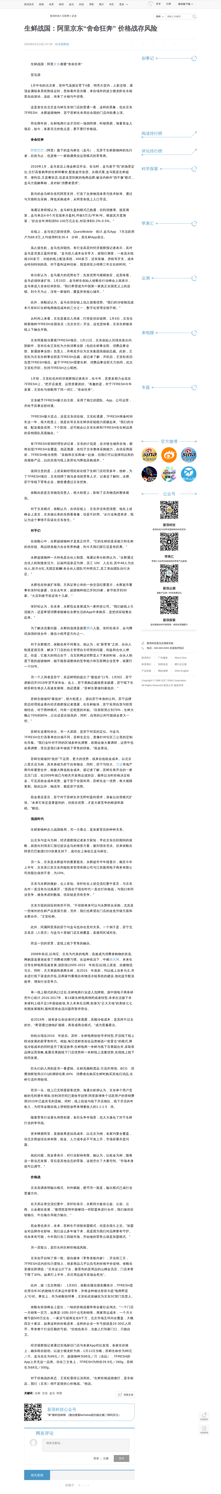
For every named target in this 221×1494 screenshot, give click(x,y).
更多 (123, 4)
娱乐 (71, 4)
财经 (61, 4)
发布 (121, 1458)
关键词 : (29, 1393)
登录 (96, 1458)
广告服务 (163, 657)
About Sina (180, 657)
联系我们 (146, 664)
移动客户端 (185, 4)
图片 (101, 4)
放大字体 (127, 44)
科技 (81, 4)
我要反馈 (128, 1394)
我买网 (114, 959)
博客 (91, 4)
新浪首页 (29, 4)
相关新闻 (37, 1475)
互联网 (65, 15)
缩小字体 (117, 44)
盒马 (52, 1393)
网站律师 (163, 670)
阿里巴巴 (37, 150)
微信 (159, 44)
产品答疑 (146, 670)
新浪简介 (146, 657)
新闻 (41, 4)
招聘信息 (163, 664)
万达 (119, 764)
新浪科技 (55, 15)
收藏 (138, 44)
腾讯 (90, 628)
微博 (148, 44)
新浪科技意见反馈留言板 (160, 643)
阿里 (59, 1393)
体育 (51, 4)
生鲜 (37, 1393)
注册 (168, 4)
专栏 (111, 4)
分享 (170, 44)
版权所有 (179, 685)
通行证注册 (181, 664)
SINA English (182, 670)
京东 (57, 64)
